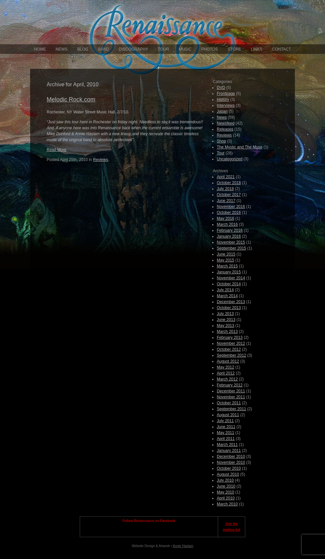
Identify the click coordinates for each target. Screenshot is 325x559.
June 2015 (226, 254)
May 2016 (225, 218)
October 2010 (229, 468)
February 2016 (230, 230)
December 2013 (231, 301)
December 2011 (231, 391)
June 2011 (226, 426)
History (223, 99)
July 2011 (225, 421)
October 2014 (229, 284)
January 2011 (229, 450)
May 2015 (225, 260)
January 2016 (229, 236)
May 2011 (225, 432)
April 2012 (226, 373)
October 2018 (229, 182)
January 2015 (229, 272)
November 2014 (231, 278)
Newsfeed (225, 123)
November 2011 (231, 397)
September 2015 (231, 248)
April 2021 (226, 177)
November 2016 (231, 206)
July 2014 (225, 290)
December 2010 (231, 456)
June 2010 (226, 486)
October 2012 (229, 349)
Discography (133, 49)
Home (40, 49)
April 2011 (226, 438)
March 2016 (227, 224)
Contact (281, 49)
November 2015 (231, 242)
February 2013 (230, 337)
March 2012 (227, 379)
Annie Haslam (183, 546)
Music (185, 49)
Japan (222, 111)
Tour (163, 49)
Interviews (226, 105)
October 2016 (229, 212)
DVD (221, 87)
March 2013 (227, 331)
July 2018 (225, 188)
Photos (209, 49)
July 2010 (225, 480)
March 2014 (227, 296)
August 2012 (228, 361)
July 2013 (225, 313)
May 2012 (225, 367)
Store (234, 49)
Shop (221, 141)
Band (103, 49)
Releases (225, 129)
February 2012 (230, 385)
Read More (56, 149)
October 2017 (229, 194)
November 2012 (231, 343)
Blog (82, 49)
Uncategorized (229, 159)
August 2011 (228, 415)
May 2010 (225, 492)
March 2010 (227, 504)
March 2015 (227, 266)
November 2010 (231, 462)
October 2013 (229, 307)
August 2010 (228, 474)
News (62, 49)
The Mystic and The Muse (239, 147)
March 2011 (227, 444)
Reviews (100, 159)
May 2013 (225, 325)
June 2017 (226, 200)
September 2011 (231, 409)
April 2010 (226, 498)
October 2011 (229, 403)
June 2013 (226, 319)
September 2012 (231, 355)
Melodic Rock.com (71, 99)
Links (256, 49)
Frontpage (226, 93)
